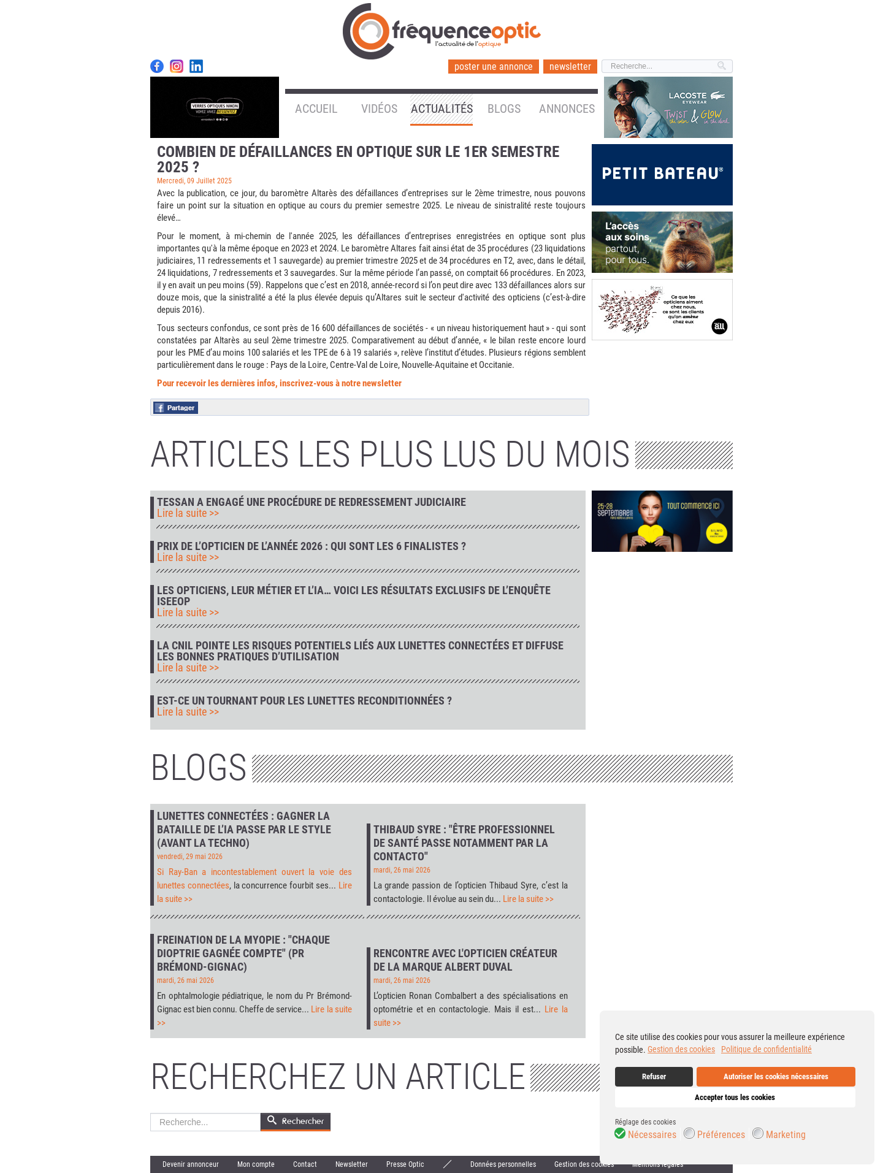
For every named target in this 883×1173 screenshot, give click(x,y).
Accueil (316, 108)
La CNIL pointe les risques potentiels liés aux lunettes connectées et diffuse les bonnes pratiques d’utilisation (360, 651)
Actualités (442, 108)
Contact (305, 1164)
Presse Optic (405, 1164)
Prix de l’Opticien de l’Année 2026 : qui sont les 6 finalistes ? (311, 546)
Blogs (504, 108)
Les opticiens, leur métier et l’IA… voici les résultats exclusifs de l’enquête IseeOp (354, 596)
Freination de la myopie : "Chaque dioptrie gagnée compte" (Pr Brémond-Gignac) (243, 953)
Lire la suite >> (188, 513)
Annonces (567, 108)
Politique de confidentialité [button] (766, 1049)
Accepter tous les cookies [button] (735, 1097)
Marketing (786, 1135)
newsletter (570, 66)
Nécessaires (652, 1135)
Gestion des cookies (584, 1164)
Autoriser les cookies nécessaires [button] (776, 1076)
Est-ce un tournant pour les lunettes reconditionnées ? (304, 700)
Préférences (721, 1135)
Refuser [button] (654, 1076)
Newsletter (351, 1164)
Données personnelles (503, 1164)
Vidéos (379, 108)
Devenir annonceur (190, 1164)
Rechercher (150, 1113)
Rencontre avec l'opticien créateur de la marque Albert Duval (465, 960)
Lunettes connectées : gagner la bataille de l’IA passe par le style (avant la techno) (244, 829)
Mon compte (256, 1164)
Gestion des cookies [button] (681, 1049)
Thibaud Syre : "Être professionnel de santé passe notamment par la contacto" (464, 843)
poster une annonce (493, 66)
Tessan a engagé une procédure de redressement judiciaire (311, 502)
